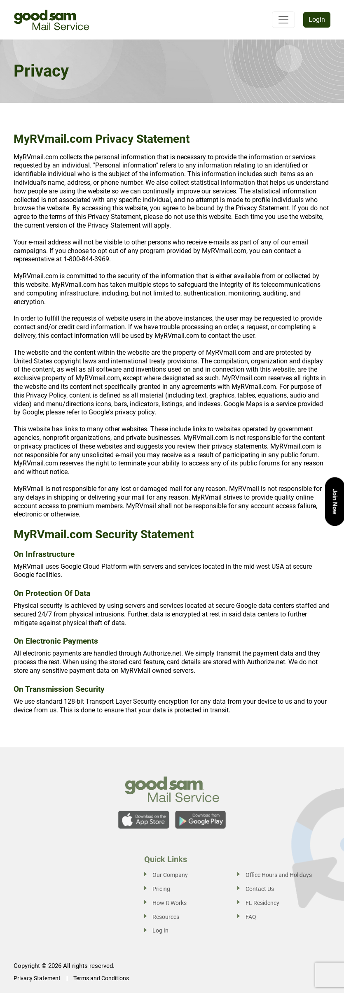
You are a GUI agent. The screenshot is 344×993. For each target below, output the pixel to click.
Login (317, 19)
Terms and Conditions (101, 978)
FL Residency (262, 903)
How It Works (169, 903)
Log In (160, 930)
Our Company (170, 875)
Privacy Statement (37, 978)
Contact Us (260, 889)
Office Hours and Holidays (279, 875)
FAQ (251, 917)
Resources (165, 917)
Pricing (161, 889)
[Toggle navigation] (283, 20)
